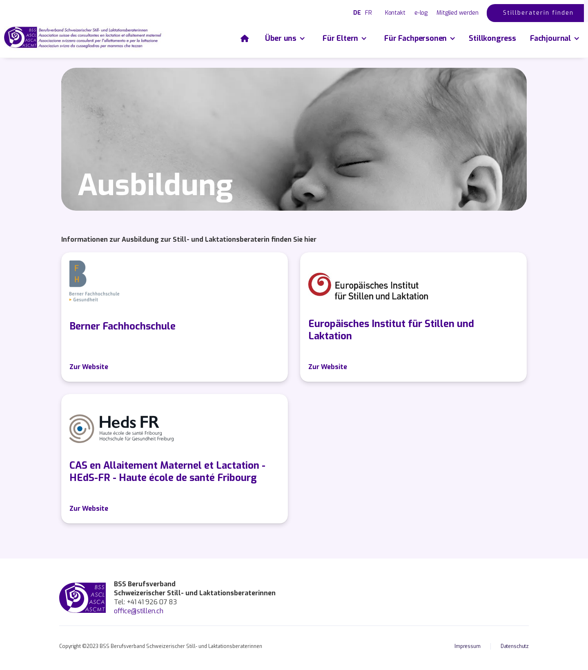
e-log (421, 13)
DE (357, 13)
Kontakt (395, 13)
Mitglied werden (458, 13)
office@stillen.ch (138, 611)
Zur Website (88, 367)
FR (368, 13)
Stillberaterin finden (538, 13)
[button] (285, 38)
